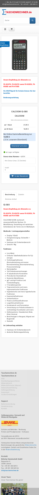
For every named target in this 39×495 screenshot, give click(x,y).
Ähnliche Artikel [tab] (11, 199)
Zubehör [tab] (21, 194)
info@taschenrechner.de (10, 4)
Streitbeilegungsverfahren (10, 444)
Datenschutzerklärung (9, 451)
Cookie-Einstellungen (9, 458)
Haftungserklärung (8, 453)
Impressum (5, 456)
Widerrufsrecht (6, 447)
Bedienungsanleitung (11, 98)
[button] (32, 21)
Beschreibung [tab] (10, 194)
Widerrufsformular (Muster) (11, 449)
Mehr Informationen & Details (19, 120)
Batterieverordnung (8, 467)
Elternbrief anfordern (19, 146)
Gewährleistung (6, 470)
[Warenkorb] (12, 29)
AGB (2, 442)
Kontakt (4, 472)
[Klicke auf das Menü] (5, 29)
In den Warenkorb (20, 176)
